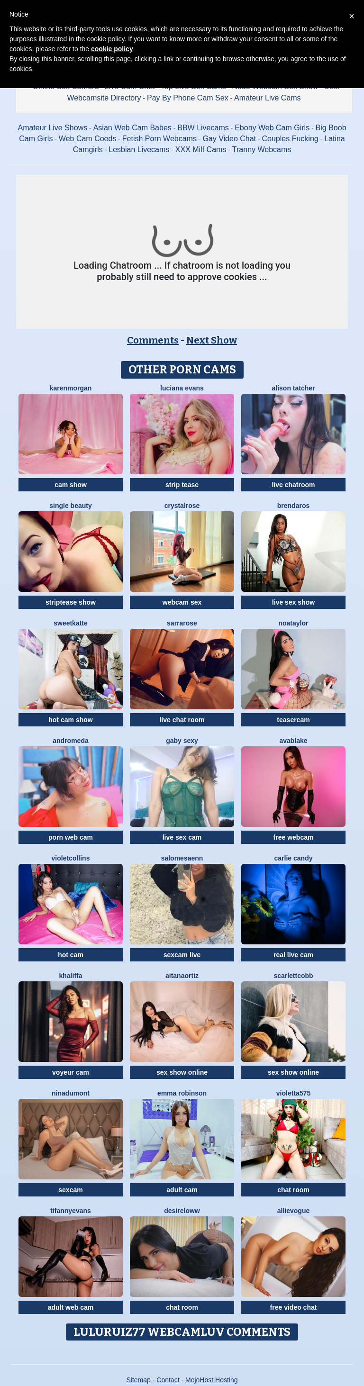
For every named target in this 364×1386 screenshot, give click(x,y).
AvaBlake (293, 740)
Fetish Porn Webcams (159, 139)
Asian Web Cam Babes (132, 128)
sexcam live (182, 955)
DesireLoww (182, 1210)
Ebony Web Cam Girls (272, 128)
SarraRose (182, 623)
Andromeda (70, 740)
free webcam (293, 837)
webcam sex (182, 602)
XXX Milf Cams (201, 149)
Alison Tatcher (293, 388)
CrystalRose (182, 505)
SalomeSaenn (182, 858)
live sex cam (182, 837)
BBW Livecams (202, 128)
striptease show (71, 602)
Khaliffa (70, 975)
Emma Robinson (182, 1093)
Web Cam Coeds (88, 139)
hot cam (70, 955)
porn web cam (70, 837)
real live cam (293, 955)
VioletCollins (71, 858)
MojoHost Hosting (211, 1380)
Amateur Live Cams (267, 98)
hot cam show (70, 720)
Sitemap (138, 1380)
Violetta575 (293, 1093)
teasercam (293, 720)
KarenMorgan (71, 388)
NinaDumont (71, 1093)
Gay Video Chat (229, 139)
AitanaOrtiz (182, 975)
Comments (153, 340)
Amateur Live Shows (52, 128)
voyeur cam (70, 1072)
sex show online (182, 1072)
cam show (71, 485)
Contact (167, 1380)
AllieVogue (293, 1210)
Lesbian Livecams (139, 149)
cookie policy (112, 49)
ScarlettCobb (293, 975)
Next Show (211, 340)
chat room (293, 1190)
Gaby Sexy (182, 740)
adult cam (181, 1190)
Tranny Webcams (261, 149)
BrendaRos (293, 505)
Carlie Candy (293, 858)
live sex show (293, 602)
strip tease (182, 485)
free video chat (293, 1307)
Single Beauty (70, 505)
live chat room (182, 720)
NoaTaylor (293, 623)
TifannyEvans (70, 1210)
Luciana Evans (182, 388)
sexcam (70, 1190)
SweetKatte (71, 623)
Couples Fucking (290, 139)
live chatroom (293, 485)
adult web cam (70, 1307)
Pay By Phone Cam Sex (187, 98)
